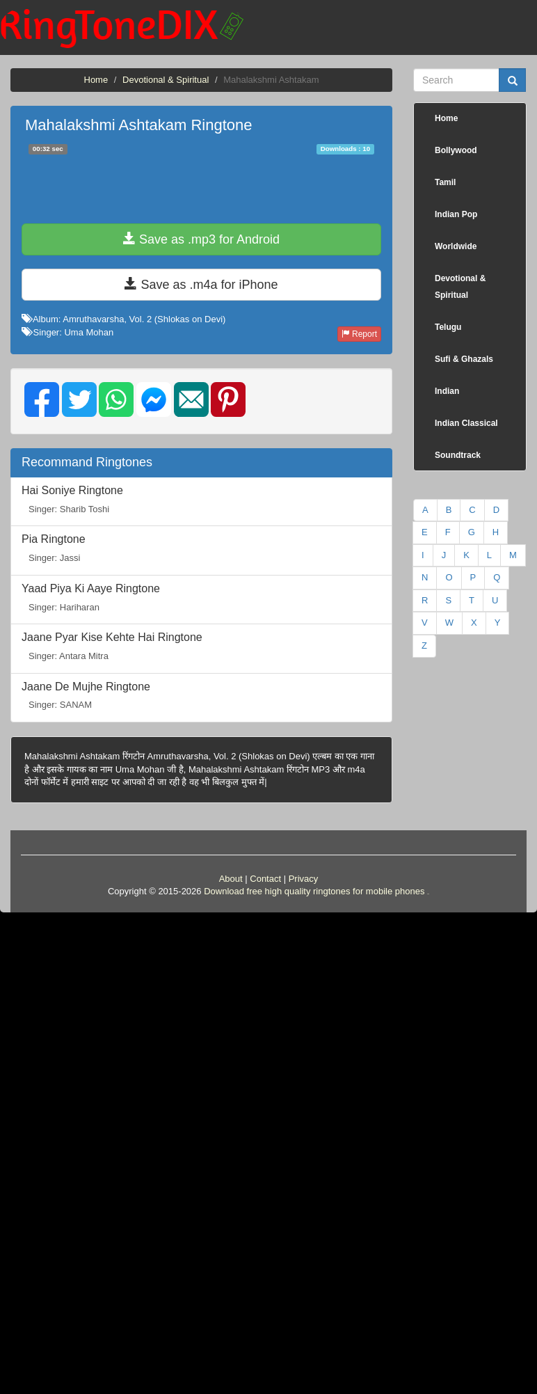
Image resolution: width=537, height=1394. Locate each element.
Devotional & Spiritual (165, 79)
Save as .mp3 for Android (201, 239)
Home (96, 79)
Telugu (448, 327)
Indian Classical (466, 423)
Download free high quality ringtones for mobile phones (314, 891)
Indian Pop (456, 214)
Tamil (445, 182)
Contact (265, 878)
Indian (447, 391)
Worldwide (455, 246)
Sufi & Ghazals (464, 359)
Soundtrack (458, 455)
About (231, 878)
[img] (41, 399)
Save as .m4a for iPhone (201, 284)
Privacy (304, 878)
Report (359, 334)
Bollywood (456, 150)
